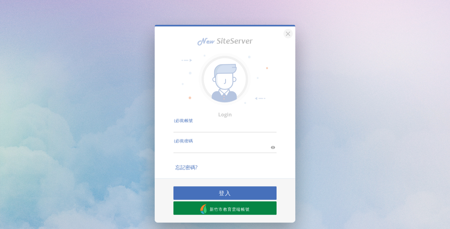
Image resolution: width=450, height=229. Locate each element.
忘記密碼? (186, 162)
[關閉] (287, 28)
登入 (225, 188)
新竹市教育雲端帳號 (225, 204)
